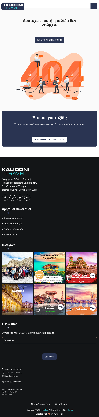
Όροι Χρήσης (61, 404)
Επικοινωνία (9, 234)
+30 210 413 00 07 (13, 369)
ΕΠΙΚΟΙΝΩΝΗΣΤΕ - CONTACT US (49, 139)
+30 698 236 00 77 (13, 372)
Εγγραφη (49, 356)
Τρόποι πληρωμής (12, 229)
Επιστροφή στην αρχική (49, 40)
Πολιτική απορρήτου (40, 404)
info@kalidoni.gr (11, 376)
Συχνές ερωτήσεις (12, 218)
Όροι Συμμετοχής (12, 223)
